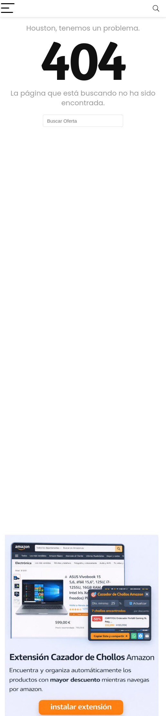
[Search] (156, 8)
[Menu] (7, 8)
